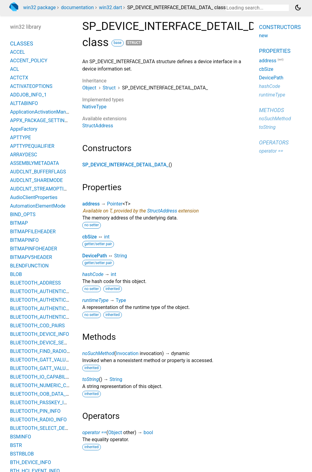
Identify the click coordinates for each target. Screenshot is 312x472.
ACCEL (17, 52)
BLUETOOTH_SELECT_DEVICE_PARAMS (53, 428)
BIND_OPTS (22, 214)
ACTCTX (19, 78)
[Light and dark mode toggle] (298, 8)
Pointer (114, 204)
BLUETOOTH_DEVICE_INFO (39, 334)
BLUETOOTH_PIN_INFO (35, 411)
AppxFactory (23, 129)
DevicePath (94, 256)
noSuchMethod (98, 353)
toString (90, 379)
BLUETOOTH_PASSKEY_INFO (41, 402)
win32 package (39, 7)
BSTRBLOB (22, 454)
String (120, 256)
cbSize (89, 237)
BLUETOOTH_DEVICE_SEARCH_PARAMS (54, 343)
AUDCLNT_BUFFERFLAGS (38, 172)
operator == (94, 432)
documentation (77, 7)
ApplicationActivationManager (43, 112)
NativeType (94, 107)
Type (121, 300)
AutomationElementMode (38, 206)
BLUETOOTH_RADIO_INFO (38, 420)
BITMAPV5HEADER (31, 257)
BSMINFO (20, 437)
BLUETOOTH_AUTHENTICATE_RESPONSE (55, 291)
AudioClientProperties (34, 197)
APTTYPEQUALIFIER (32, 146)
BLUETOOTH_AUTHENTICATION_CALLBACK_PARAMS (69, 300)
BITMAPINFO (24, 240)
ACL (14, 69)
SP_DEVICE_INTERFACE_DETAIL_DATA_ (125, 165)
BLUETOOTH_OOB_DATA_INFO (43, 394)
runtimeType (95, 300)
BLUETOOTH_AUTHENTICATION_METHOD (56, 308)
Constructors (280, 27)
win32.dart (110, 7)
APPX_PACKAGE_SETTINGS (40, 120)
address (91, 204)
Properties (274, 51)
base (118, 43)
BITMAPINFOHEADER (33, 249)
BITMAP (19, 223)
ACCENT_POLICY (28, 61)
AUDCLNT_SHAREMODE (36, 180)
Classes (21, 43)
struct (134, 43)
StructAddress (97, 126)
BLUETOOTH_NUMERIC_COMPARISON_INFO (58, 385)
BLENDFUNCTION (29, 266)
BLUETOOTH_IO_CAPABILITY (41, 377)
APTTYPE (20, 137)
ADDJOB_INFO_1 (28, 95)
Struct (109, 88)
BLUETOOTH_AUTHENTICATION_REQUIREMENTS (64, 317)
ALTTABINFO (24, 103)
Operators (274, 142)
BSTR (16, 445)
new (263, 35)
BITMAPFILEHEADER (33, 231)
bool (148, 432)
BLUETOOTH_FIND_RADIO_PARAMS (49, 351)
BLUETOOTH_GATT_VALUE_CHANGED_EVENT (60, 360)
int (107, 237)
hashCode (92, 274)
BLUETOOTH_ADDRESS (35, 283)
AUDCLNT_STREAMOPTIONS (41, 189)
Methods (271, 110)
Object (89, 88)
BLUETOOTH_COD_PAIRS (37, 326)
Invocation (127, 353)
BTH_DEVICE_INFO (30, 462)
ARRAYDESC (23, 155)
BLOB (16, 274)
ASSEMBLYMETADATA (34, 163)
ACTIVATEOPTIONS (31, 86)
